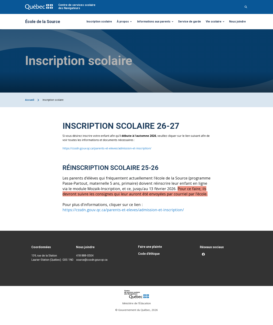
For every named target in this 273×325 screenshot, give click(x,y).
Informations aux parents (156, 22)
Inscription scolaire (99, 21)
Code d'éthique (149, 253)
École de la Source (42, 22)
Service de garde (189, 21)
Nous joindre (237, 21)
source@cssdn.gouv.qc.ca (91, 259)
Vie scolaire (216, 22)
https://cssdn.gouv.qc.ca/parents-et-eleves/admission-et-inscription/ (107, 148)
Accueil (29, 99)
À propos (125, 22)
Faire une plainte (150, 246)
